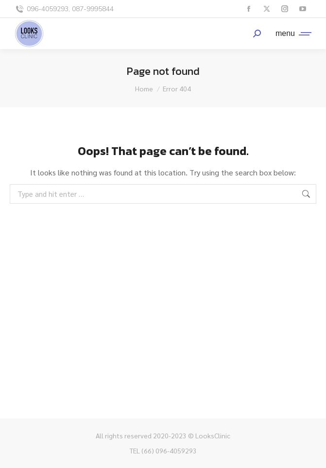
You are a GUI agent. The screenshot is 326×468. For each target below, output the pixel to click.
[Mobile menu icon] (291, 33)
